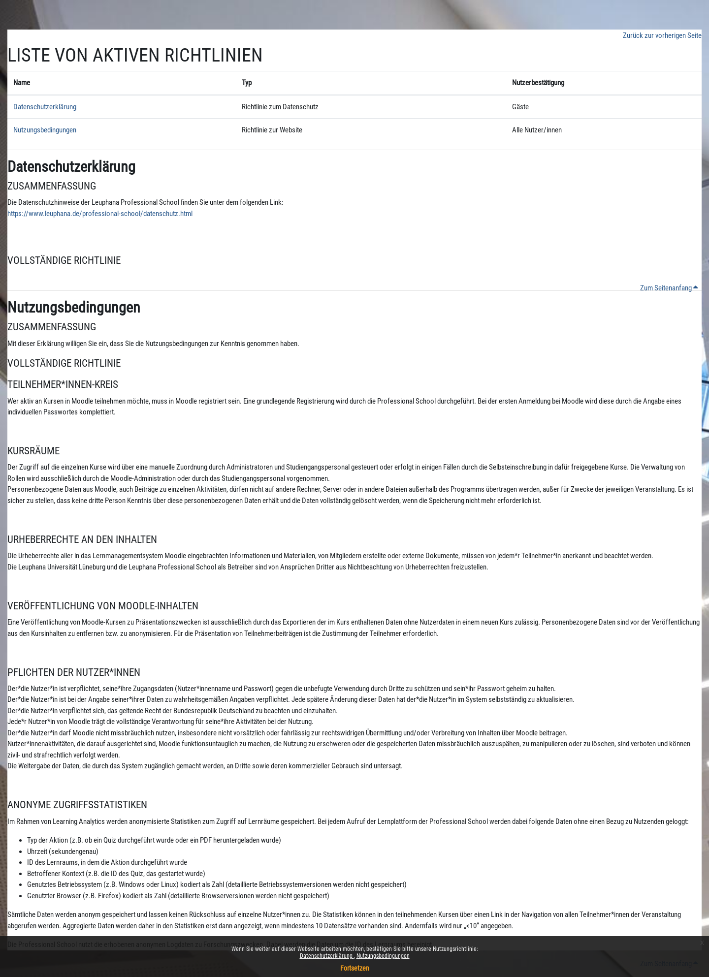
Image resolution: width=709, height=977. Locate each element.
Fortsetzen (354, 968)
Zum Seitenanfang (669, 288)
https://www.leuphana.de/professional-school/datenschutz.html (100, 213)
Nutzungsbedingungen (383, 955)
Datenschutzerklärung (327, 955)
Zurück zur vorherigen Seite (662, 35)
